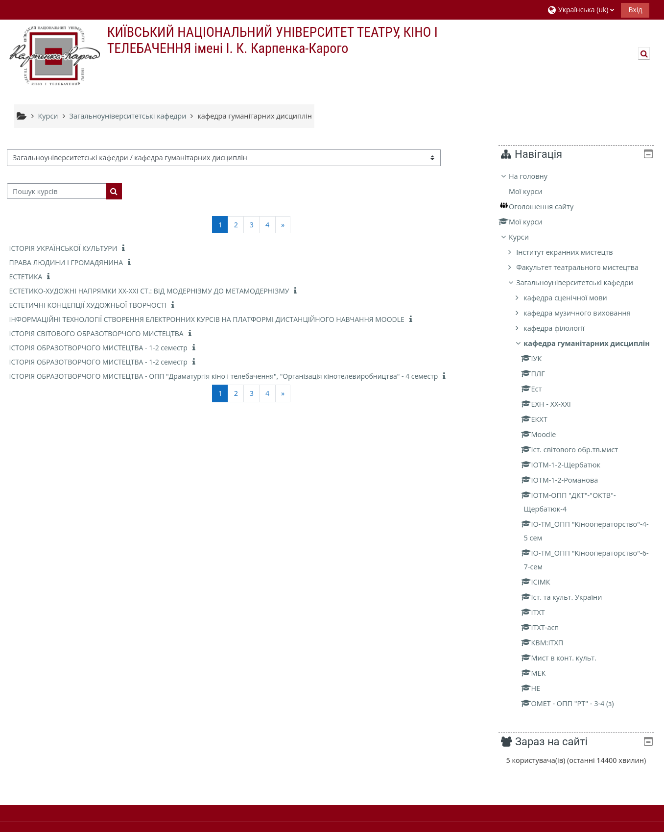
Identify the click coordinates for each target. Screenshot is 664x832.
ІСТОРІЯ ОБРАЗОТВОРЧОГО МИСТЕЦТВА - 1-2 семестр (98, 347)
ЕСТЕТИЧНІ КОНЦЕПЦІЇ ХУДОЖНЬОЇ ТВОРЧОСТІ (88, 305)
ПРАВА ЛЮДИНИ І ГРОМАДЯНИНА (66, 262)
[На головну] (53, 55)
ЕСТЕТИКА (26, 276)
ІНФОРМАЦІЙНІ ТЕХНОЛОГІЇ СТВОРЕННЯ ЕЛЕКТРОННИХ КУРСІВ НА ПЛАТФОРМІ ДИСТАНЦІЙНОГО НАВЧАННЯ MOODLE (206, 319)
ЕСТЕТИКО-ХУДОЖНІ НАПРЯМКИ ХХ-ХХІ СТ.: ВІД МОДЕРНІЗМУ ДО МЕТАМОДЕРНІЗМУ (149, 290)
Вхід (635, 9)
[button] (581, 9)
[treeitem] (579, 447)
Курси (526, 237)
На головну (535, 176)
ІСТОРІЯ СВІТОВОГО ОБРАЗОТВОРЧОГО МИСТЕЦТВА (96, 333)
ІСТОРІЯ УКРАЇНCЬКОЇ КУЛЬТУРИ (63, 248)
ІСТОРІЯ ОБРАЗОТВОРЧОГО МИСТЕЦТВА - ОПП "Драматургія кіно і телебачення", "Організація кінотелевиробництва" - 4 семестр (223, 376)
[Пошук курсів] (57, 191)
